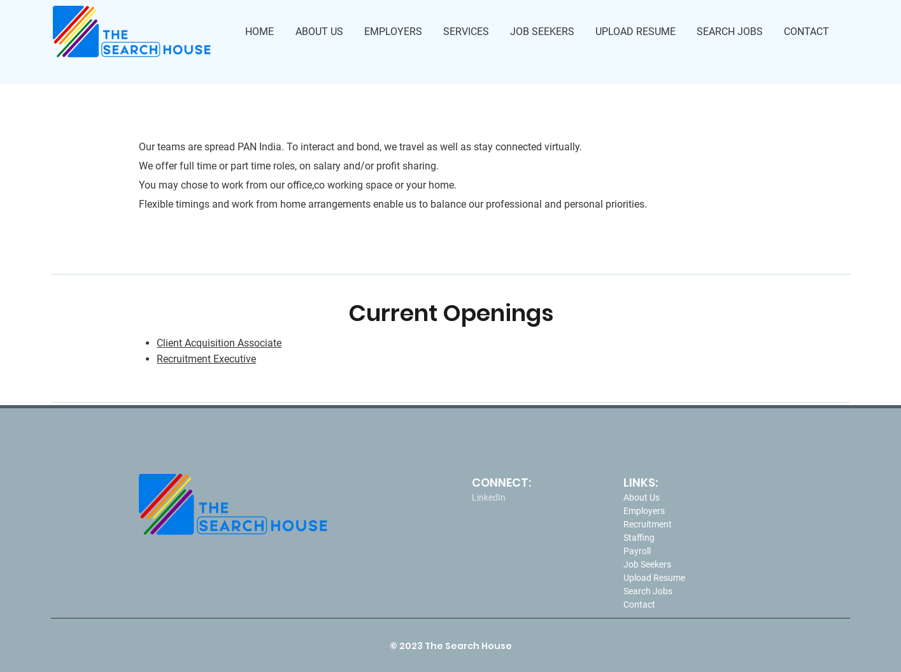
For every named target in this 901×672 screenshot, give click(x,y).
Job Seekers (647, 564)
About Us (641, 497)
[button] (467, 32)
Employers (644, 511)
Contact (639, 604)
